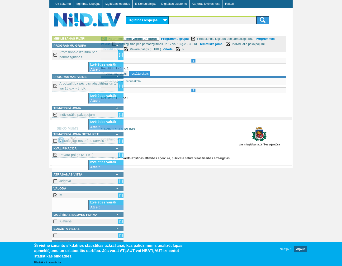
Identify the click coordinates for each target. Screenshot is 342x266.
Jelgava (65, 181)
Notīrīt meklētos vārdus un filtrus (159, 39)
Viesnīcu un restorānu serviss (81, 141)
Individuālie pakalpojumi (77, 115)
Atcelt (95, 69)
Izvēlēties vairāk (103, 64)
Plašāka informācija (47, 262)
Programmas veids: (143, 44)
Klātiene (65, 221)
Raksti (229, 3)
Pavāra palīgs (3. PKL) (76, 155)
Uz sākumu (63, 3)
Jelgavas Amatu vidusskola (148, 81)
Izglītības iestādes (117, 3)
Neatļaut (285, 249)
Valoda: (244, 49)
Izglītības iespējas (88, 3)
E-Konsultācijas (145, 3)
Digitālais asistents (174, 3)
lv (60, 195)
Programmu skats (141, 73)
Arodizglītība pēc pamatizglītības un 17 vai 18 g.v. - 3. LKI (88, 85)
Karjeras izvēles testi (206, 3)
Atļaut (300, 249)
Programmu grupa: (201, 39)
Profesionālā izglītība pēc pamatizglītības (78, 54)
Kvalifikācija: (188, 49)
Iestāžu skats (166, 73)
